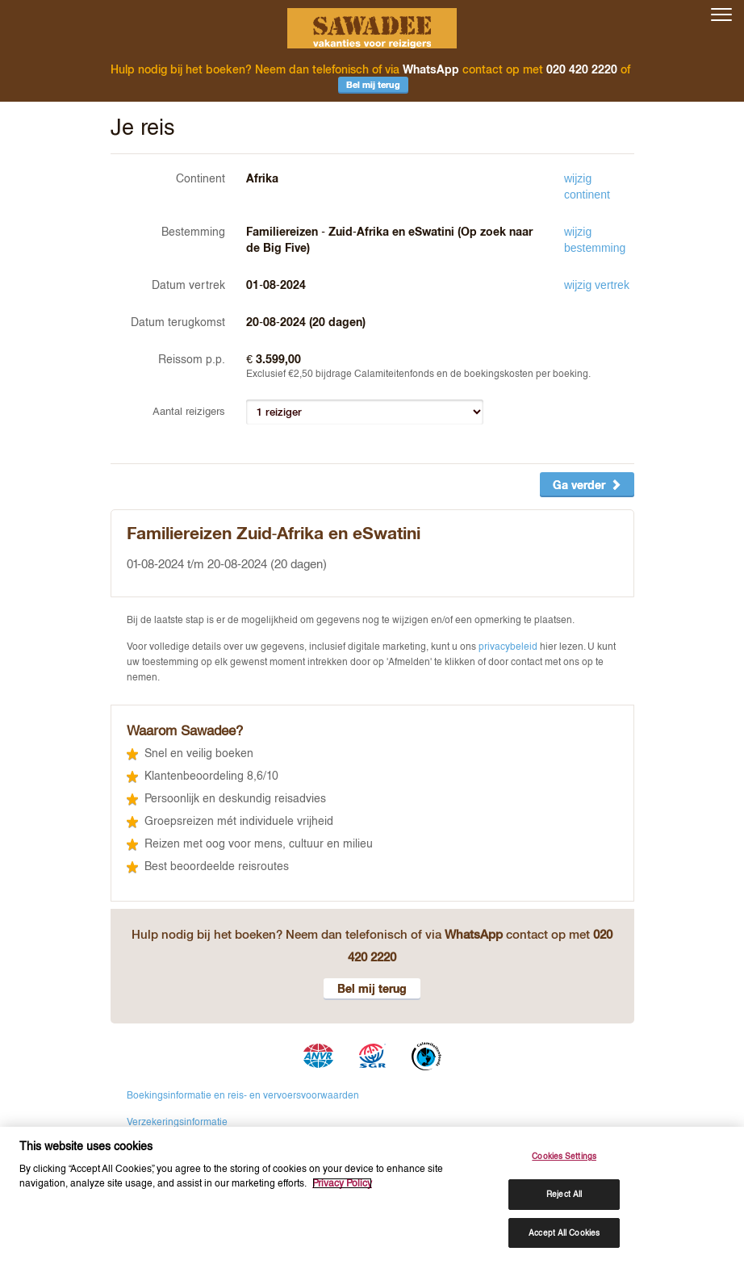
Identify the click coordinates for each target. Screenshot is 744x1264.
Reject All (564, 1194)
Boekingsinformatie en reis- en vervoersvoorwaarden (243, 1094)
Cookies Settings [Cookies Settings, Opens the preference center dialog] (564, 1156)
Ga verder (587, 485)
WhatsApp (431, 69)
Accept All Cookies (564, 1232)
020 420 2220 (581, 69)
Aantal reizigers (189, 411)
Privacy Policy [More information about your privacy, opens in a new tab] (342, 1183)
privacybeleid (508, 646)
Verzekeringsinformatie (177, 1121)
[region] (372, 1195)
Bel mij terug (373, 84)
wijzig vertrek (596, 284)
